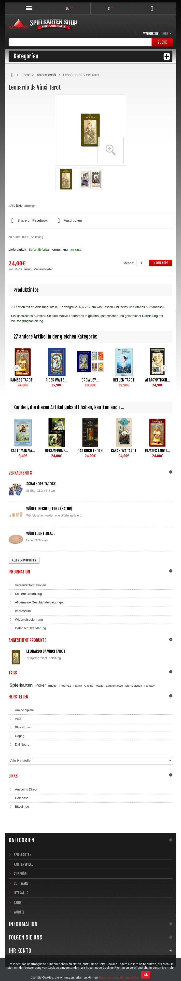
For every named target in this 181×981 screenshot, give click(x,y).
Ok (146, 975)
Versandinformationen (27, 585)
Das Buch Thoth (90, 450)
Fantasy (149, 685)
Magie (99, 685)
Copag (17, 736)
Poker (40, 685)
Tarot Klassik (46, 75)
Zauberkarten (114, 685)
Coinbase (18, 798)
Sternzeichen (133, 685)
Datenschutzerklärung (27, 628)
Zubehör (20, 874)
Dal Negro (19, 745)
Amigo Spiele (21, 710)
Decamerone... (56, 450)
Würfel (19, 912)
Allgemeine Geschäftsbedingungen (37, 602)
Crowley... (90, 380)
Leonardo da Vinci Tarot (45, 651)
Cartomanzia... (23, 450)
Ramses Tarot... (22, 380)
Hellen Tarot (124, 380)
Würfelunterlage (40, 533)
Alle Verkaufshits (24, 560)
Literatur (21, 893)
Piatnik (77, 685)
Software (21, 883)
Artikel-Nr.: (60, 250)
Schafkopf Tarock (41, 483)
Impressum (20, 611)
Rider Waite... (56, 380)
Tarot (26, 75)
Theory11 (65, 685)
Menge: (129, 263)
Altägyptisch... (157, 380)
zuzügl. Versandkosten (38, 269)
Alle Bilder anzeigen (23, 205)
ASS (15, 719)
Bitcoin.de (19, 807)
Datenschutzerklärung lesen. (119, 977)
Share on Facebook (28, 220)
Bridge (52, 685)
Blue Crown (20, 727)
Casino (88, 685)
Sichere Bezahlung (25, 594)
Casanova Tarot (124, 450)
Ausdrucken (68, 220)
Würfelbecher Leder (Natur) (49, 508)
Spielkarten (21, 685)
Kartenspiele (23, 864)
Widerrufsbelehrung (26, 620)
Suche (162, 42)
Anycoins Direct (23, 789)
